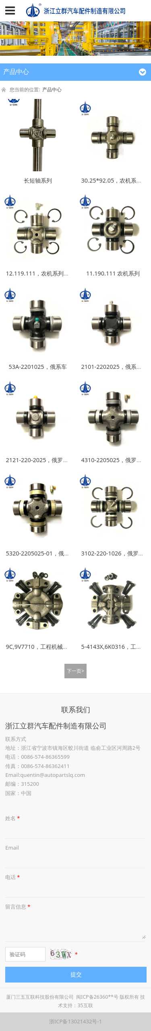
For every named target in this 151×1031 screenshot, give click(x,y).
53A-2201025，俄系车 (38, 366)
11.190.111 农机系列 (113, 273)
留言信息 (18, 906)
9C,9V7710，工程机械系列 (40, 646)
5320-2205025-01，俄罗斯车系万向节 (54, 553)
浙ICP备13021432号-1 (75, 1021)
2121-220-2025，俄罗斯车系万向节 (51, 460)
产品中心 (52, 89)
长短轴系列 (38, 180)
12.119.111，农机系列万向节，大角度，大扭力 (66, 273)
